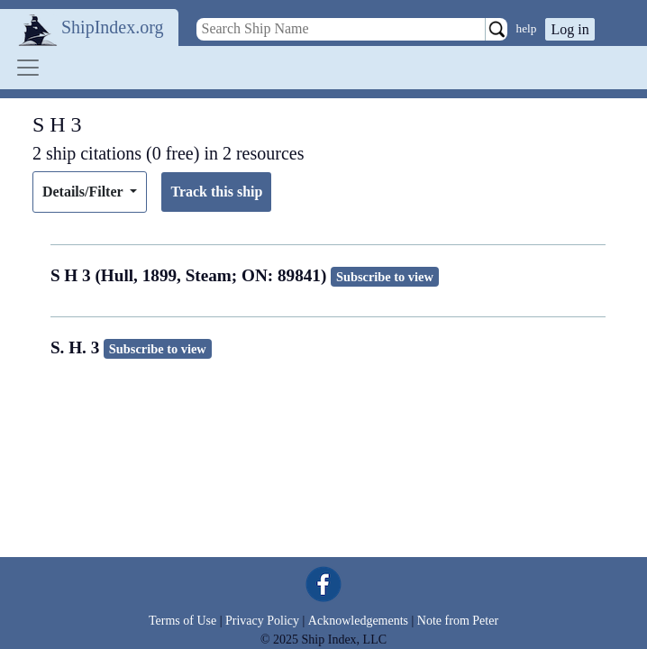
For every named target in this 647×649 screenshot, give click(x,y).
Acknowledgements (358, 620)
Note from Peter (457, 620)
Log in (569, 29)
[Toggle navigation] (27, 67)
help (526, 28)
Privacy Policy (262, 620)
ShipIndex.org (112, 27)
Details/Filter (84, 191)
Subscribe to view (384, 277)
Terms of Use (182, 620)
